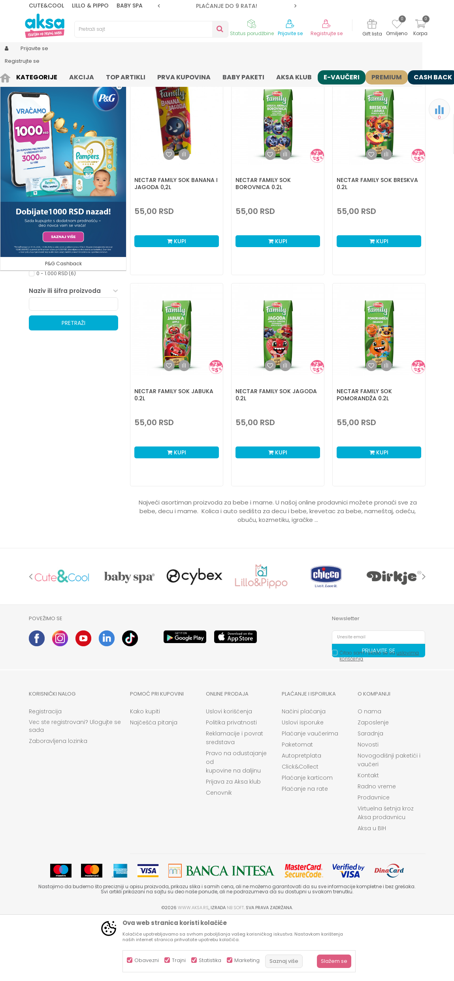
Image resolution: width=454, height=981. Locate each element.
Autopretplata (301, 817)
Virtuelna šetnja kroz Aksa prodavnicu (386, 874)
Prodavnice (374, 859)
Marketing (247, 960)
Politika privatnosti (231, 784)
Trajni (179, 960)
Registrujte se (327, 33)
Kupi (176, 302)
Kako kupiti (145, 773)
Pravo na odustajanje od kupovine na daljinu (236, 823)
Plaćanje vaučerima (310, 795)
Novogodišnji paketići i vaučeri (389, 821)
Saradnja (370, 795)
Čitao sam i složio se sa (379, 717)
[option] (227, 6)
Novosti (368, 806)
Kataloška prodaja (58, 285)
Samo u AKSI (51, 294)
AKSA (35, 76)
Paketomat (297, 806)
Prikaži (340, 89)
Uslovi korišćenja (229, 773)
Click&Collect (300, 828)
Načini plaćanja (304, 773)
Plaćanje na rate (305, 850)
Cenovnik (219, 854)
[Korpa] (420, 28)
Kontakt (368, 836)
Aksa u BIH (372, 889)
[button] (151, 29)
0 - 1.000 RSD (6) (56, 334)
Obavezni (146, 960)
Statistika (210, 960)
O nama (369, 773)
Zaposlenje (373, 784)
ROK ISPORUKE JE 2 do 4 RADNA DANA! (226, 6)
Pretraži (73, 384)
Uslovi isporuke (303, 784)
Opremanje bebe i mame (66, 275)
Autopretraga (190, 89)
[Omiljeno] (397, 25)
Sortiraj (226, 89)
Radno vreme (377, 848)
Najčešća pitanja (153, 784)
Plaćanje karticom (307, 839)
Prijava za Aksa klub (233, 843)
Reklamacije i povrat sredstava (234, 799)
